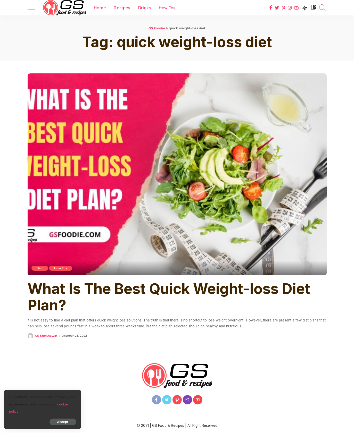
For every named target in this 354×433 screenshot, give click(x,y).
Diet (40, 268)
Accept (62, 422)
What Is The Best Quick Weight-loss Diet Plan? (169, 297)
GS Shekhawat (46, 335)
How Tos (60, 268)
